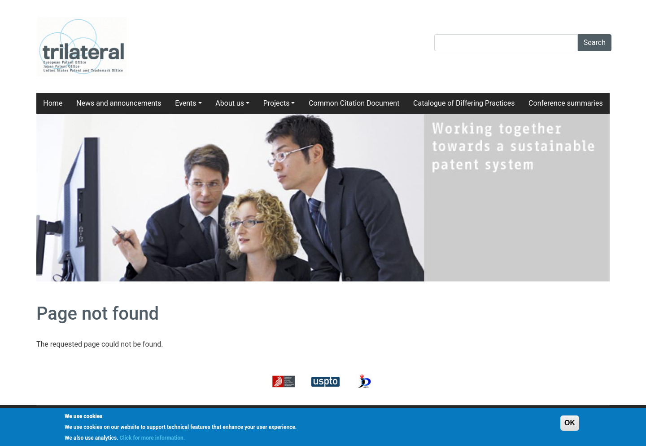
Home (52, 103)
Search (595, 42)
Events (185, 103)
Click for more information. (152, 438)
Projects (276, 103)
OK (569, 423)
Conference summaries (565, 103)
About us (229, 103)
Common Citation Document (354, 103)
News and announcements (119, 103)
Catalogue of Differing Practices (464, 103)
